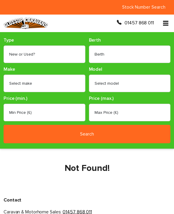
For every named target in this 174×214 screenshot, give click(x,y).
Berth (95, 40)
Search (87, 134)
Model (96, 69)
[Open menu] (165, 23)
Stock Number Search (143, 7)
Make (9, 69)
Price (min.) (15, 98)
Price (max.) (101, 98)
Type (9, 40)
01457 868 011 (139, 23)
